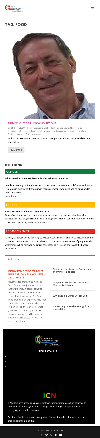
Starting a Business (16, 134)
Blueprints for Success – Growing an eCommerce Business (72, 270)
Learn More (10, 196)
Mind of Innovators (78, 131)
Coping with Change (68, 128)
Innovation (40, 131)
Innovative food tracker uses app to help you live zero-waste (26, 274)
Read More (16, 149)
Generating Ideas (27, 131)
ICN (12, 128)
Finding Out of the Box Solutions (32, 123)
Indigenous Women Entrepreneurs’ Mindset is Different (71, 284)
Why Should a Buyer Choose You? (70, 295)
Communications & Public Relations (43, 128)
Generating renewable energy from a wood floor (71, 307)
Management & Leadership (57, 131)
